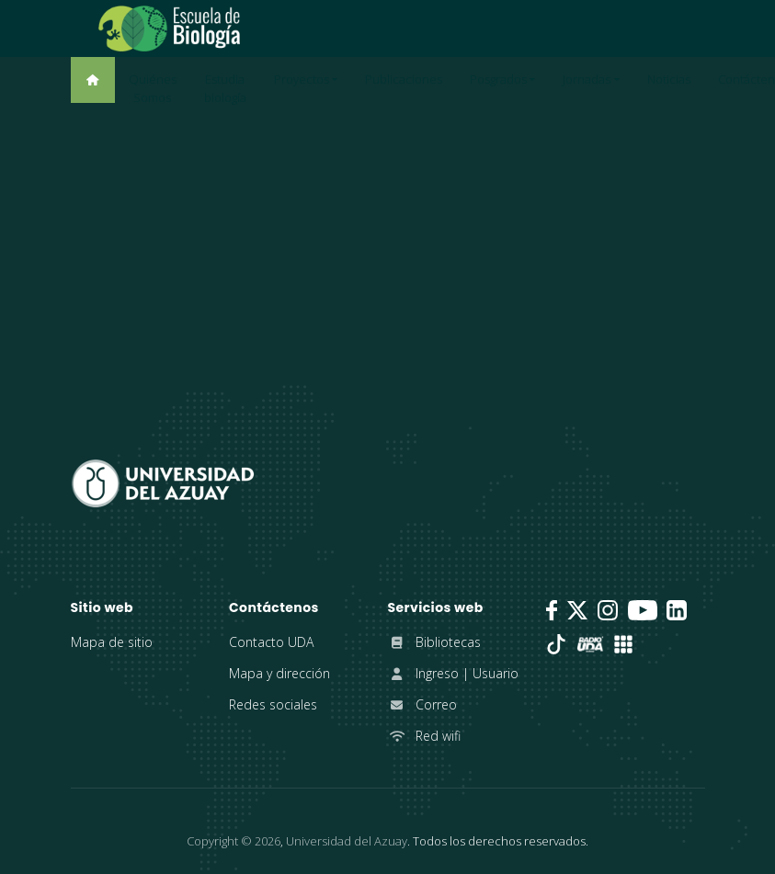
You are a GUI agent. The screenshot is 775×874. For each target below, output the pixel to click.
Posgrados (498, 79)
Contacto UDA (271, 642)
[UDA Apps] (623, 644)
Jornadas (586, 79)
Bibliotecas (434, 642)
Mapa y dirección (279, 673)
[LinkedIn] (677, 610)
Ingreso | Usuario (453, 673)
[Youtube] (642, 610)
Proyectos (301, 79)
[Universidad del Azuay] (163, 481)
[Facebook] (551, 610)
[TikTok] (556, 644)
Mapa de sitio (112, 642)
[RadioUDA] (590, 644)
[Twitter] (577, 610)
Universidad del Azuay (346, 841)
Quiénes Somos (153, 88)
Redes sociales (273, 704)
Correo (422, 704)
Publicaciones (403, 79)
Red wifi (424, 735)
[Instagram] (608, 610)
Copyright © (233, 841)
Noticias (668, 79)
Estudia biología (225, 88)
